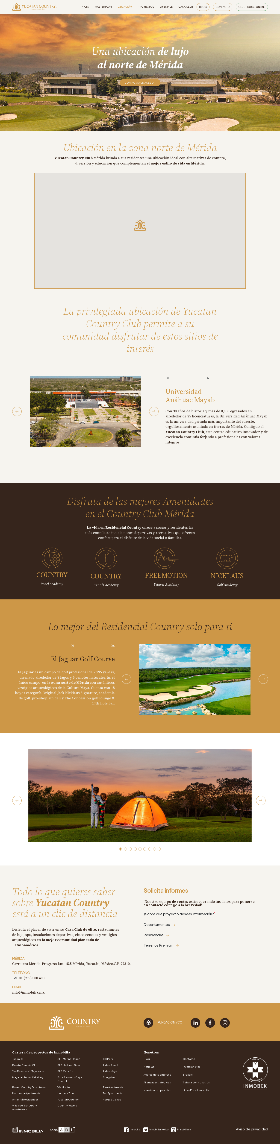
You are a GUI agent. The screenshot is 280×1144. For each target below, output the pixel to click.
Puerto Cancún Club (25, 1065)
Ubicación (125, 6)
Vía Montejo (64, 1087)
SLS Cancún (65, 1071)
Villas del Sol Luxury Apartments (24, 1107)
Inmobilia (132, 1129)
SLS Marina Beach (68, 1058)
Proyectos (146, 6)
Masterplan (103, 6)
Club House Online (251, 6)
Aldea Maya (110, 1071)
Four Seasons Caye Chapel (69, 1079)
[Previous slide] (17, 411)
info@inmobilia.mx (28, 992)
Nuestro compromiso (157, 1090)
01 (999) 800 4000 (32, 978)
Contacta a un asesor (140, 82)
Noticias (149, 1066)
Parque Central (112, 1099)
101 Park (108, 1058)
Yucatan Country (68, 1099)
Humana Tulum (66, 1093)
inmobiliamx (181, 1129)
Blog (203, 6)
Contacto (222, 6)
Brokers (188, 1074)
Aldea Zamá (110, 1065)
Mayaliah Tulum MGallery (27, 1077)
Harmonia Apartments (26, 1093)
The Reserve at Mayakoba (28, 1071)
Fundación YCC (163, 1023)
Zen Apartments (113, 1087)
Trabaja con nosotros (196, 1082)
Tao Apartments (113, 1093)
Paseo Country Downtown (29, 1087)
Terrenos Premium (161, 945)
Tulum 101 (18, 1058)
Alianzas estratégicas (157, 1082)
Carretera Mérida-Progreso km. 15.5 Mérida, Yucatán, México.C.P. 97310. (71, 963)
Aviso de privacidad (252, 1129)
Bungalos (109, 1077)
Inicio (85, 6)
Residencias (156, 935)
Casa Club (185, 6)
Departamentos (159, 924)
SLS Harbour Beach (69, 1065)
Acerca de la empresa (157, 1074)
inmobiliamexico (156, 1129)
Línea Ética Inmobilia (196, 1090)
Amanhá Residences (25, 1099)
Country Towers (67, 1105)
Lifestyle (166, 6)
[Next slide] (154, 411)
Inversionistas (191, 1066)
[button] (120, 849)
